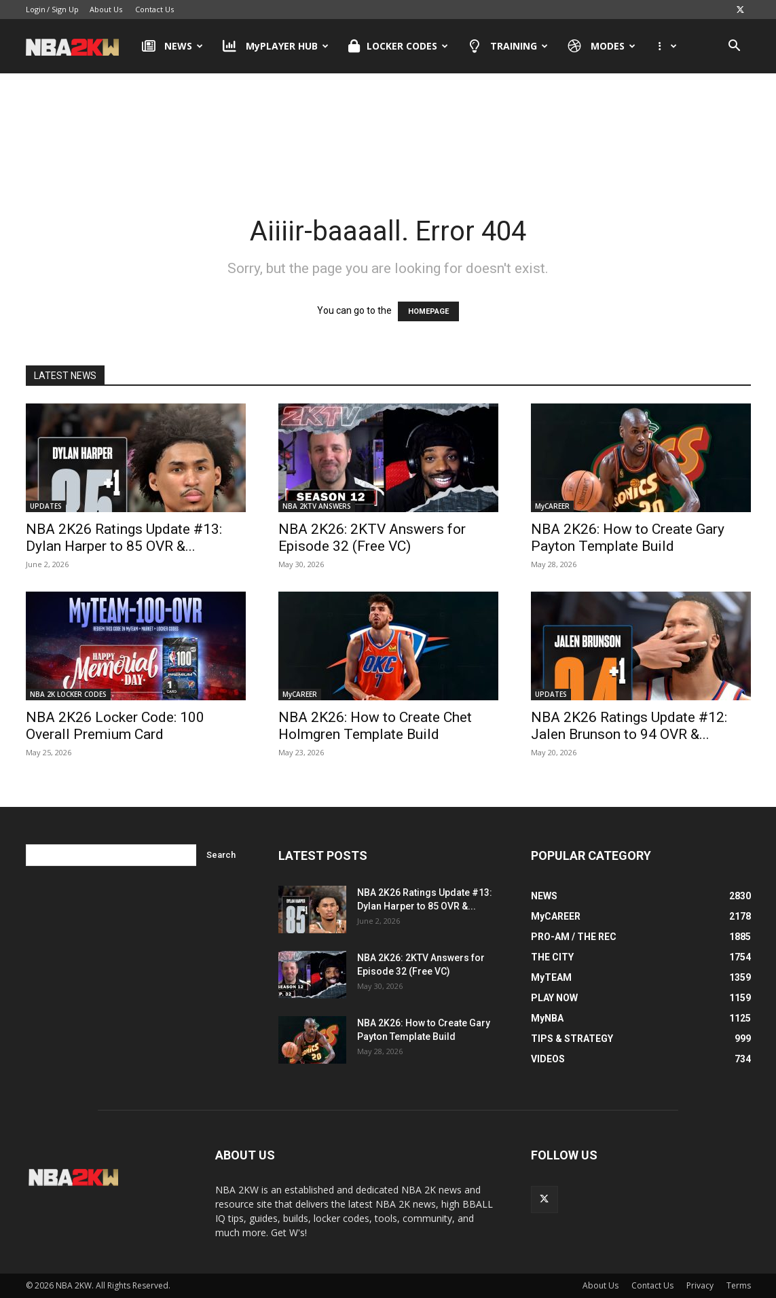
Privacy (700, 1285)
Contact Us (154, 9)
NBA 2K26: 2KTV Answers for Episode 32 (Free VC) (372, 537)
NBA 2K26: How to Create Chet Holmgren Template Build (375, 725)
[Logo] (79, 46)
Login (35, 9)
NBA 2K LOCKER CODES (68, 694)
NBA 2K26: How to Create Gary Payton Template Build (627, 537)
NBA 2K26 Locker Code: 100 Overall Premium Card (115, 725)
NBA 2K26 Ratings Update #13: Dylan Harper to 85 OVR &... (124, 537)
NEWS (173, 46)
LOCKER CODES (398, 46)
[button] (734, 47)
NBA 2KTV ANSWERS (316, 506)
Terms (738, 1285)
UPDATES (46, 506)
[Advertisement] (388, 128)
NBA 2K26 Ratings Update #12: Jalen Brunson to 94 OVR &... (629, 725)
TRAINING (508, 46)
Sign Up (65, 9)
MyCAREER (552, 506)
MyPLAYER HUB (276, 46)
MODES (601, 46)
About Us (106, 9)
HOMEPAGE (428, 311)
